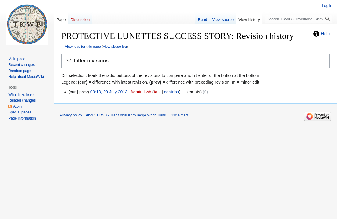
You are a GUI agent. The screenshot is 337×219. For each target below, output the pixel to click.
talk (157, 91)
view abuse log (115, 46)
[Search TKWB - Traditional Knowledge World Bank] (298, 19)
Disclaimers (179, 115)
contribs (171, 91)
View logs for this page (83, 46)
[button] (195, 61)
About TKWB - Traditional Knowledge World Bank (126, 115)
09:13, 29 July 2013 (108, 91)
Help (325, 33)
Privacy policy (71, 115)
